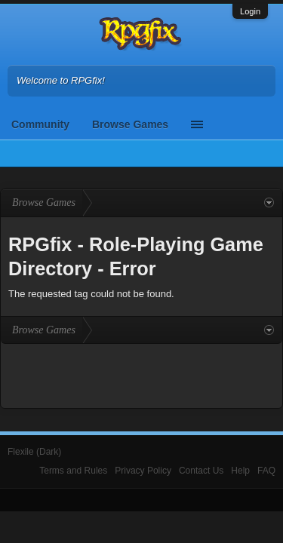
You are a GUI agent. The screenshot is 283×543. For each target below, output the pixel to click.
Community (40, 124)
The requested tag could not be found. (91, 293)
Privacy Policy (143, 470)
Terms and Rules (73, 470)
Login (250, 11)
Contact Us (201, 470)
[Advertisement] (142, 374)
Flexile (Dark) (34, 451)
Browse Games (130, 124)
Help (240, 470)
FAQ (266, 470)
